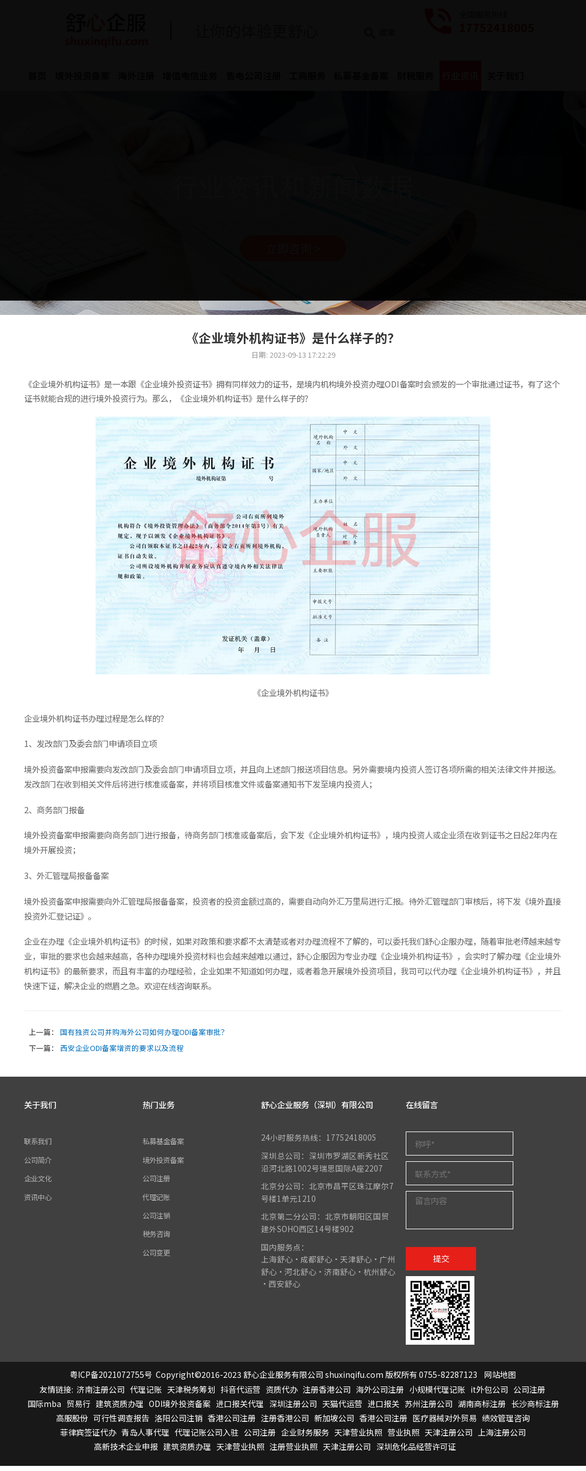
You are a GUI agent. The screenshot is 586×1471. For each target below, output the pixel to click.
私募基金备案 (166, 1146)
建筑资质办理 (120, 1408)
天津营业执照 (358, 1438)
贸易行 (78, 1408)
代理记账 (158, 1202)
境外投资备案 (166, 1164)
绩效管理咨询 (506, 1423)
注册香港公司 (327, 1394)
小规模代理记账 (437, 1394)
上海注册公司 (502, 1438)
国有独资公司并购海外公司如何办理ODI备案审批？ (144, 1037)
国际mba (44, 1408)
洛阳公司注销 (179, 1423)
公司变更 (158, 1257)
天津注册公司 (449, 1438)
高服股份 (72, 1423)
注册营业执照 (294, 1452)
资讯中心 (40, 1202)
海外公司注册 (380, 1394)
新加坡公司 (334, 1423)
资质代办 (282, 1394)
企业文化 (40, 1183)
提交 (441, 1263)
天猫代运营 (342, 1408)
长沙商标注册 (535, 1408)
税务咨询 (158, 1239)
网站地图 (500, 1380)
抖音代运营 (240, 1394)
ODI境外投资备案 (180, 1408)
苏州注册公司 (429, 1408)
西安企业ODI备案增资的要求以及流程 (122, 1053)
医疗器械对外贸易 (445, 1423)
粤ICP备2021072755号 (111, 1380)
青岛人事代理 (145, 1438)
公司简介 (40, 1164)
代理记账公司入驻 (207, 1438)
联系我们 (40, 1146)
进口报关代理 (240, 1408)
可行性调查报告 (121, 1423)
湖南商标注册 (482, 1408)
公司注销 (158, 1220)
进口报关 (383, 1408)
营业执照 (403, 1438)
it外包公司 (489, 1394)
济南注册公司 (101, 1394)
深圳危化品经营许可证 (416, 1452)
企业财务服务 (305, 1438)
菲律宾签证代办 (88, 1438)
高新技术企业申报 (126, 1452)
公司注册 (158, 1183)
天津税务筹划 (191, 1394)
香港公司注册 (232, 1423)
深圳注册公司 (293, 1408)
